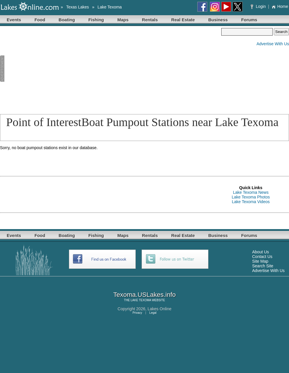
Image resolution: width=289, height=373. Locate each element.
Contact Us (262, 256)
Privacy (137, 312)
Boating (67, 19)
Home (279, 6)
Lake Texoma (110, 7)
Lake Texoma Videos (250, 201)
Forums (249, 19)
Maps (122, 19)
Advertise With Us (273, 43)
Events (14, 19)
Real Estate (183, 19)
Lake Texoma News (251, 192)
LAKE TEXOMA (141, 300)
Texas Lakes (77, 7)
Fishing (96, 19)
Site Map (260, 261)
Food (39, 19)
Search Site (262, 266)
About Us (260, 252)
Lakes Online (160, 308)
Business (218, 19)
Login (259, 6)
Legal (152, 312)
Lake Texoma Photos (251, 197)
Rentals (150, 19)
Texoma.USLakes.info (144, 294)
